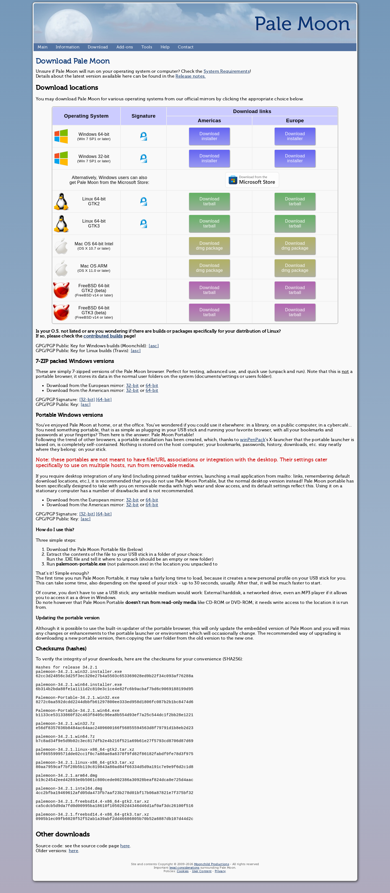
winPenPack (252, 439)
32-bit (132, 385)
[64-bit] (103, 399)
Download (90, 47)
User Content (202, 871)
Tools (143, 47)
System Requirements (227, 71)
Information (58, 47)
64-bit (152, 385)
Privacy (220, 871)
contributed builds (102, 336)
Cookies (183, 871)
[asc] (154, 345)
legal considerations (185, 867)
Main (40, 47)
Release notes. (191, 76)
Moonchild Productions (211, 864)
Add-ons (118, 47)
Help (163, 47)
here (125, 846)
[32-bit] (87, 399)
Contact (180, 47)
